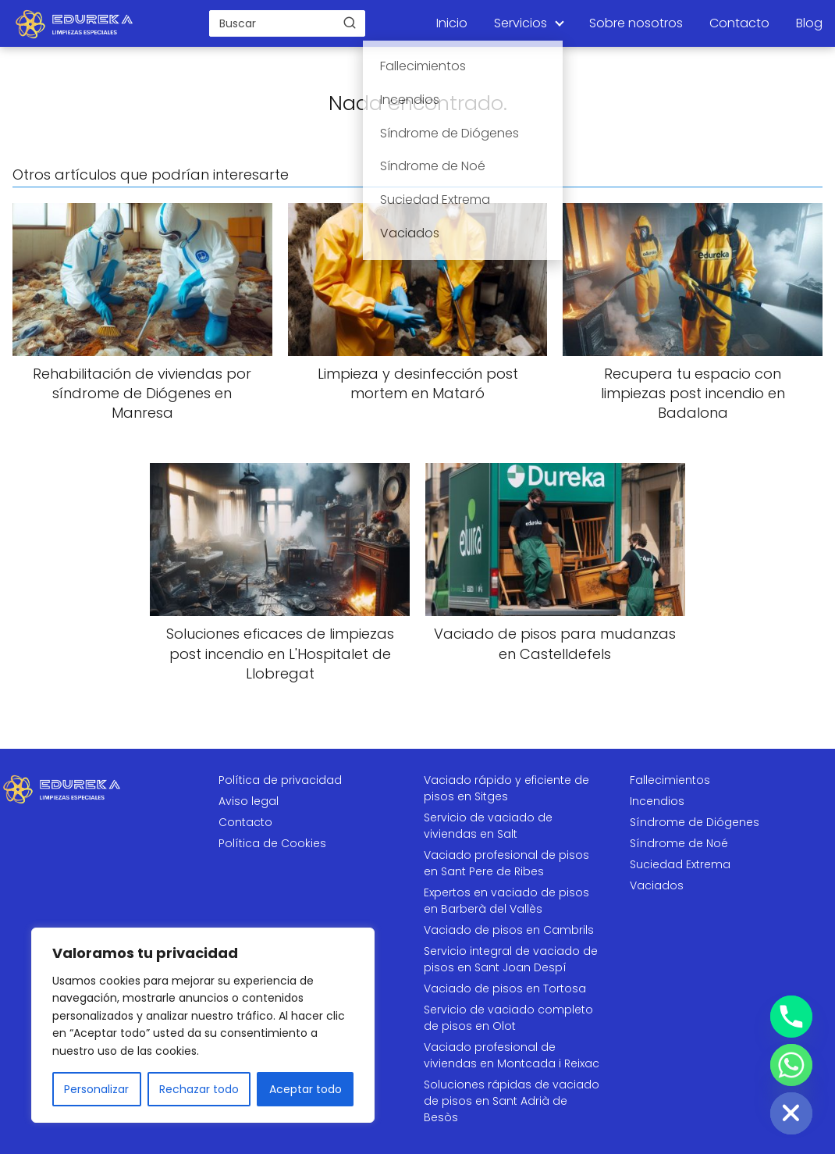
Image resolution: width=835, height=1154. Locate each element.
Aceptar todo (305, 1089)
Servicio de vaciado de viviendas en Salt (488, 826)
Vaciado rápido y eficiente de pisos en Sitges (506, 788)
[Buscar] (349, 22)
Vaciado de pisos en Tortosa (505, 988)
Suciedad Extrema (680, 864)
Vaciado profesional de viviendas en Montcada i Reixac (511, 1055)
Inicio (451, 23)
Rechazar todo (199, 1089)
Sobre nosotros (636, 23)
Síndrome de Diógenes (694, 822)
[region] (203, 1025)
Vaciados (657, 885)
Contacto (739, 23)
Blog (809, 23)
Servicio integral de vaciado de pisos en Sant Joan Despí (511, 959)
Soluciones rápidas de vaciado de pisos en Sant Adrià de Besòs (511, 1101)
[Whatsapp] (791, 1065)
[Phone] (791, 1017)
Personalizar (96, 1089)
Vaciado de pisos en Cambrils (509, 930)
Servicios (520, 23)
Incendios (657, 801)
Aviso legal (249, 801)
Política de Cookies (272, 843)
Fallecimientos (670, 780)
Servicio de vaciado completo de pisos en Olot (508, 1018)
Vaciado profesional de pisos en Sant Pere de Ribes (506, 863)
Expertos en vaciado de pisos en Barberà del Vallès (506, 901)
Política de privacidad (280, 780)
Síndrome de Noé (679, 843)
